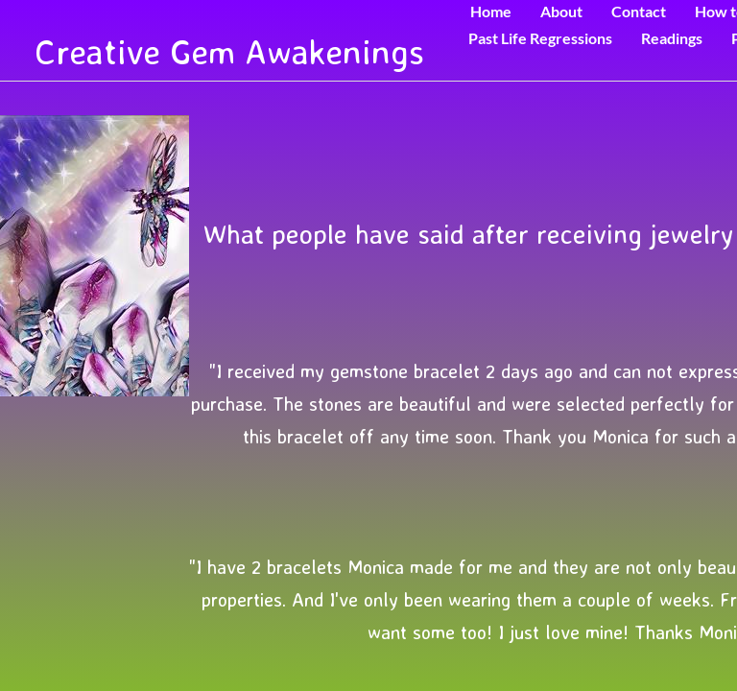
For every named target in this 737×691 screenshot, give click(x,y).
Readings (671, 38)
